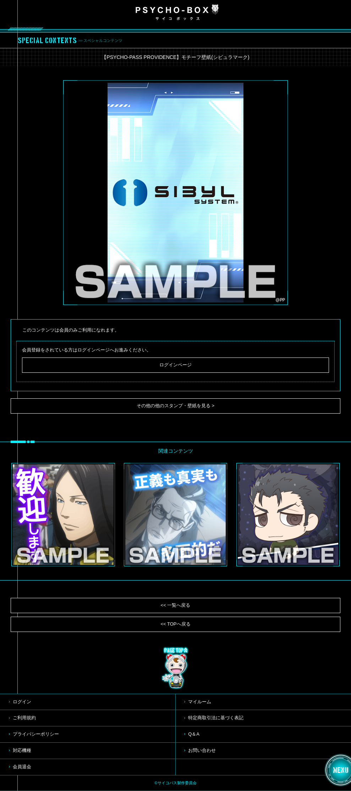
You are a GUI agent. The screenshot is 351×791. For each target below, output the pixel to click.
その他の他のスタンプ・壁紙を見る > (175, 405)
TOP (175, 668)
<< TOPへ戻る (175, 624)
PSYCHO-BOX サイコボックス (177, 12)
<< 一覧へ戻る (176, 605)
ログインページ (175, 364)
